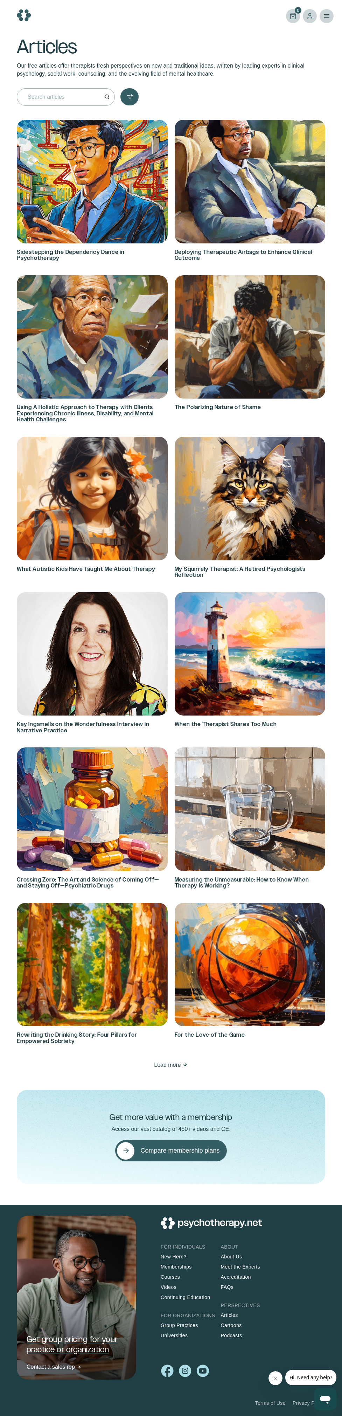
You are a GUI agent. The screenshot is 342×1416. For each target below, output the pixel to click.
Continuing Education (185, 1297)
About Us (231, 1256)
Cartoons (231, 1325)
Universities (174, 1335)
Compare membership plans (179, 1150)
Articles (229, 1315)
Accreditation (236, 1277)
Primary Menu (327, 16)
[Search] (107, 97)
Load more (167, 1065)
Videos (168, 1287)
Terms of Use (270, 1403)
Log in (310, 16)
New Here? (174, 1256)
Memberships (176, 1267)
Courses (170, 1277)
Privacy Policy (309, 1403)
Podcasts (231, 1335)
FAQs (227, 1287)
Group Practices (179, 1325)
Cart (293, 15)
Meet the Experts (240, 1267)
